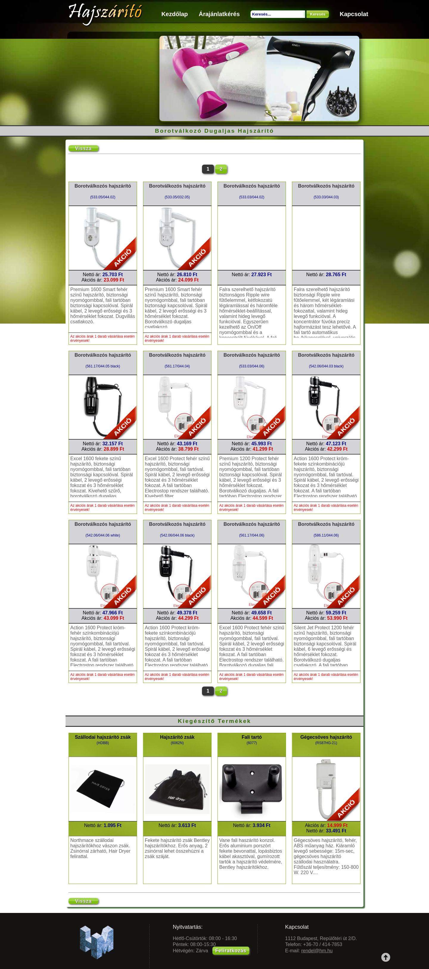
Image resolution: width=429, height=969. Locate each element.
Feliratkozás (230, 950)
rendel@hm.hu (316, 950)
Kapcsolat (354, 14)
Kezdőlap (174, 14)
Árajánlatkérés (219, 14)
